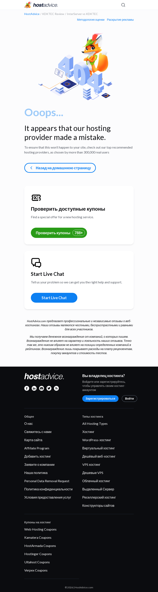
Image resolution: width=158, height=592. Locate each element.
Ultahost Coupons (37, 562)
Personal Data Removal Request (46, 481)
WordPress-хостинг (96, 440)
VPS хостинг (91, 464)
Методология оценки (91, 19)
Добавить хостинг (37, 456)
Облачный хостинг (96, 481)
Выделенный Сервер (98, 489)
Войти (129, 398)
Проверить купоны (60, 233)
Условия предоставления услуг (47, 497)
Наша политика (36, 473)
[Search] (123, 5)
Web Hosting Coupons (40, 529)
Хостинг (88, 432)
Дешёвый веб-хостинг (98, 456)
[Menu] (130, 5)
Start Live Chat (54, 297)
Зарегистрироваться (100, 398)
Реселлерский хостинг (99, 497)
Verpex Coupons (36, 570)
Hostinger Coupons (38, 554)
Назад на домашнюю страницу (60, 167)
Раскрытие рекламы (120, 19)
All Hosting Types (95, 423)
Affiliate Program (36, 448)
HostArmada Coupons (40, 546)
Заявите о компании (39, 464)
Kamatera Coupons (37, 537)
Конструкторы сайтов (98, 505)
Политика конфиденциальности (48, 489)
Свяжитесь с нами (37, 432)
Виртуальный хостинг (98, 448)
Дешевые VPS (92, 473)
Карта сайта (33, 440)
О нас (28, 423)
